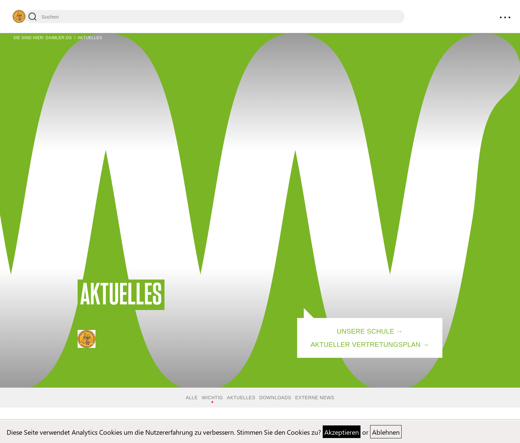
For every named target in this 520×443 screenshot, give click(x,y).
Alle (192, 397)
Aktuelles (241, 397)
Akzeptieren (341, 431)
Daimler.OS (59, 37)
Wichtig (212, 397)
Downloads (275, 397)
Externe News (314, 397)
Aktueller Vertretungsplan (365, 344)
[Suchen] (215, 16)
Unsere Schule (365, 331)
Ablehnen (386, 431)
